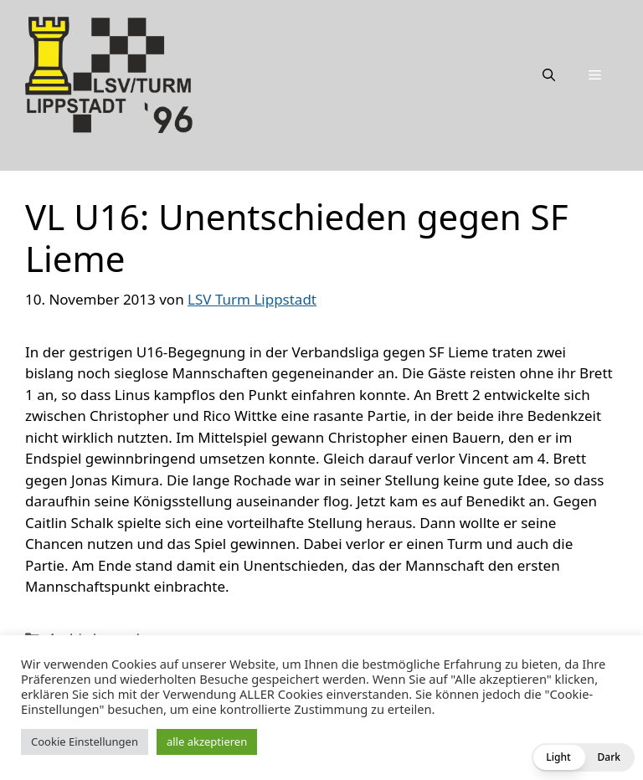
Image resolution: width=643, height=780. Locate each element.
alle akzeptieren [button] (207, 741)
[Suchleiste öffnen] (549, 74)
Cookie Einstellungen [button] (84, 741)
